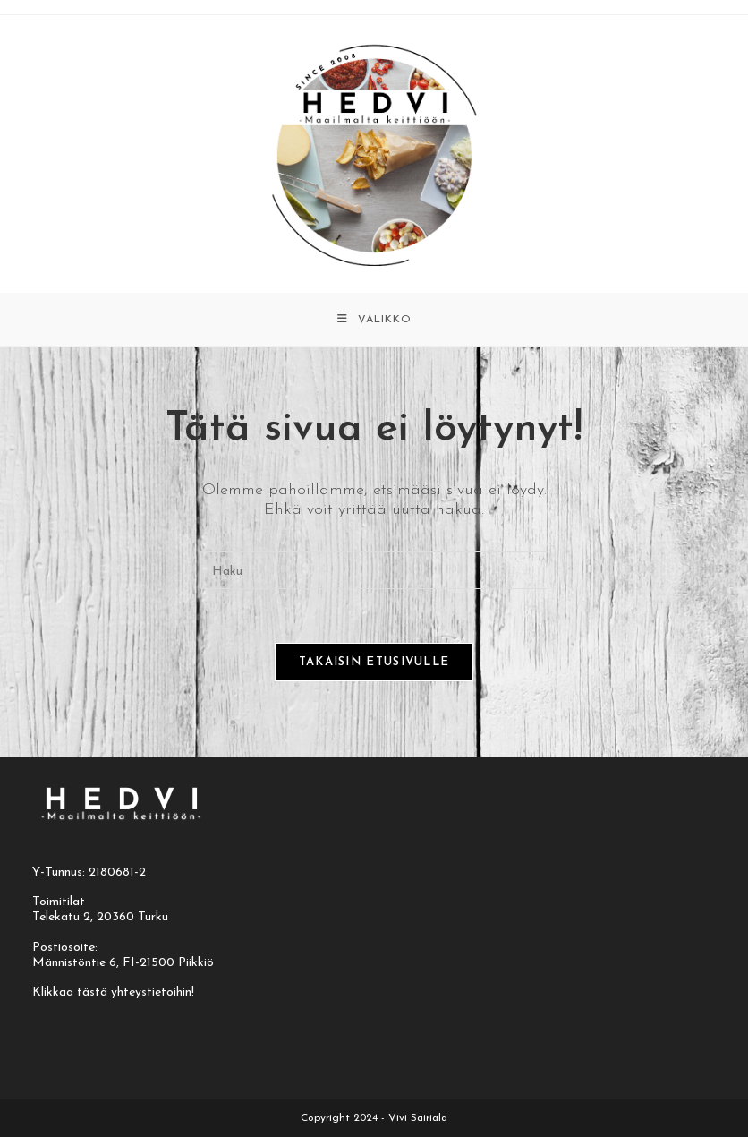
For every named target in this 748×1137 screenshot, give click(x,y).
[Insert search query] (374, 570)
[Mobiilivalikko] (374, 319)
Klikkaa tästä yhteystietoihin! (113, 992)
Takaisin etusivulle (374, 662)
